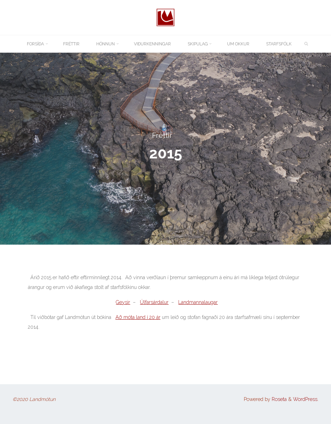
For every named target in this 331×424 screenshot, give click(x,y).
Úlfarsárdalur (154, 302)
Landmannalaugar (198, 302)
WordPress (305, 399)
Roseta (278, 399)
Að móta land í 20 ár (137, 317)
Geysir (123, 302)
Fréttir (162, 135)
